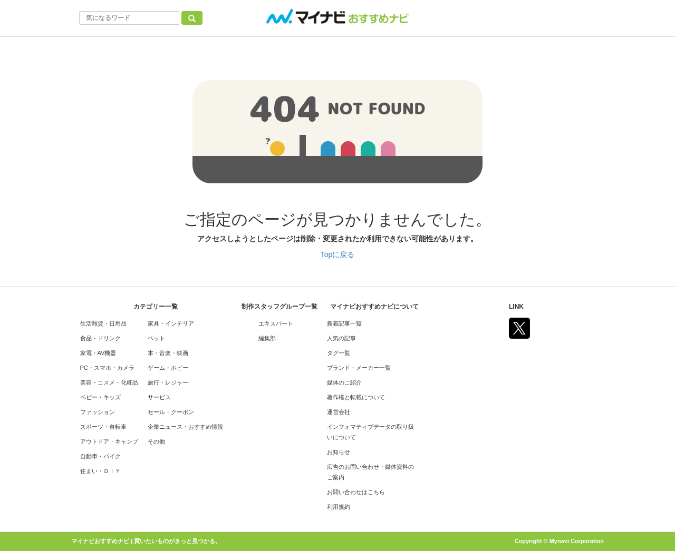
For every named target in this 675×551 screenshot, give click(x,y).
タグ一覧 (338, 353)
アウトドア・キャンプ (109, 441)
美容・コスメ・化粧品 (109, 382)
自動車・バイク (100, 456)
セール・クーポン (171, 412)
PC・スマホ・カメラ (107, 368)
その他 (156, 441)
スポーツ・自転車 (103, 427)
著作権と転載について (356, 397)
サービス (159, 397)
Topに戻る (338, 254)
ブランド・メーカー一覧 (359, 368)
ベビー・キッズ (100, 397)
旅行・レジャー (168, 382)
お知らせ (338, 452)
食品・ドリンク (100, 338)
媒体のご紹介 (344, 382)
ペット (156, 338)
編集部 (267, 338)
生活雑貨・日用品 (103, 323)
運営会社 (338, 412)
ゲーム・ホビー (168, 368)
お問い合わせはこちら (356, 492)
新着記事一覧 (344, 323)
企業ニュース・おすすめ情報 (185, 427)
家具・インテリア (171, 323)
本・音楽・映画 (168, 353)
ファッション (97, 412)
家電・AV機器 (98, 353)
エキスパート (275, 323)
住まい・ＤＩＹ (100, 471)
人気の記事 (341, 338)
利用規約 (338, 507)
